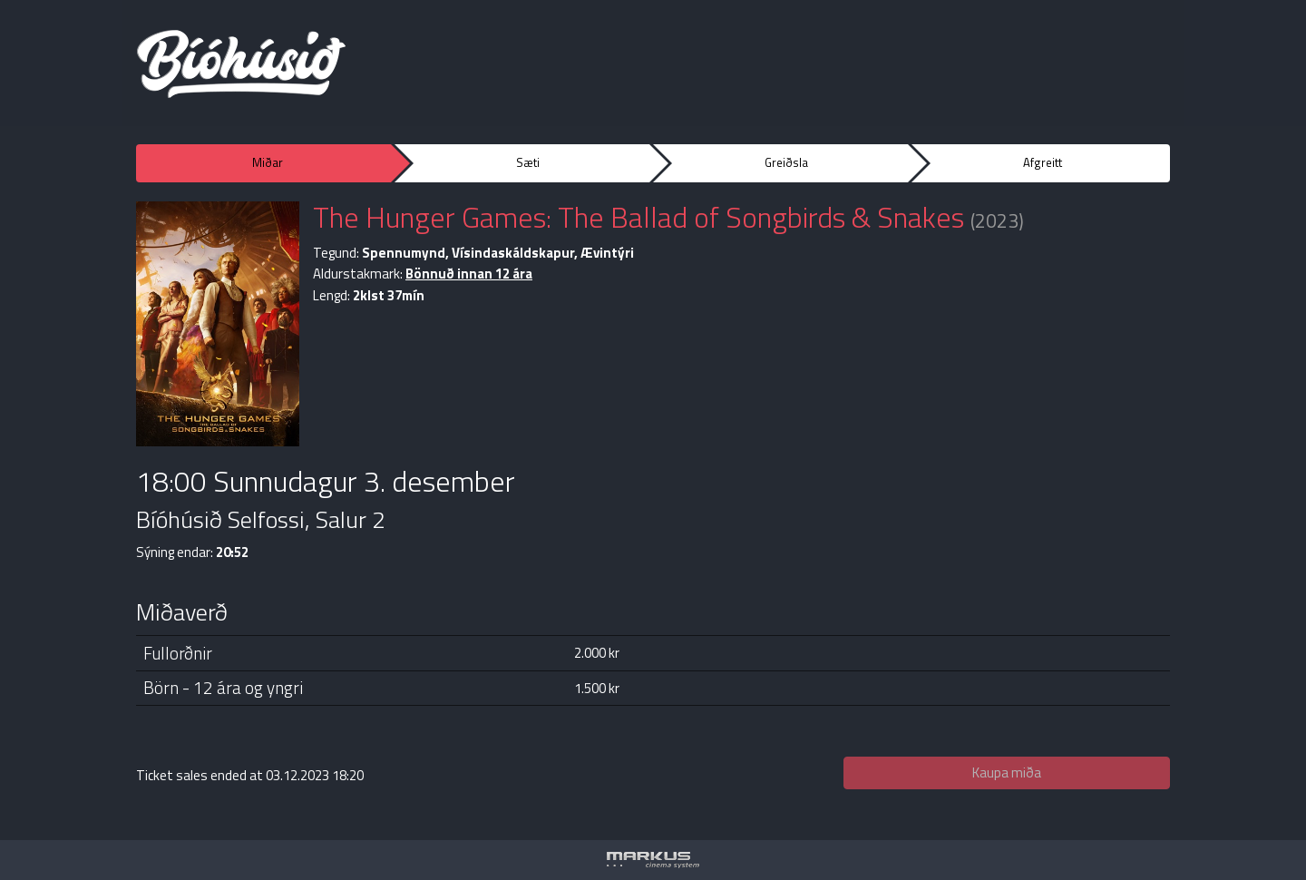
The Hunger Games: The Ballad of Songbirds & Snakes (638, 217)
